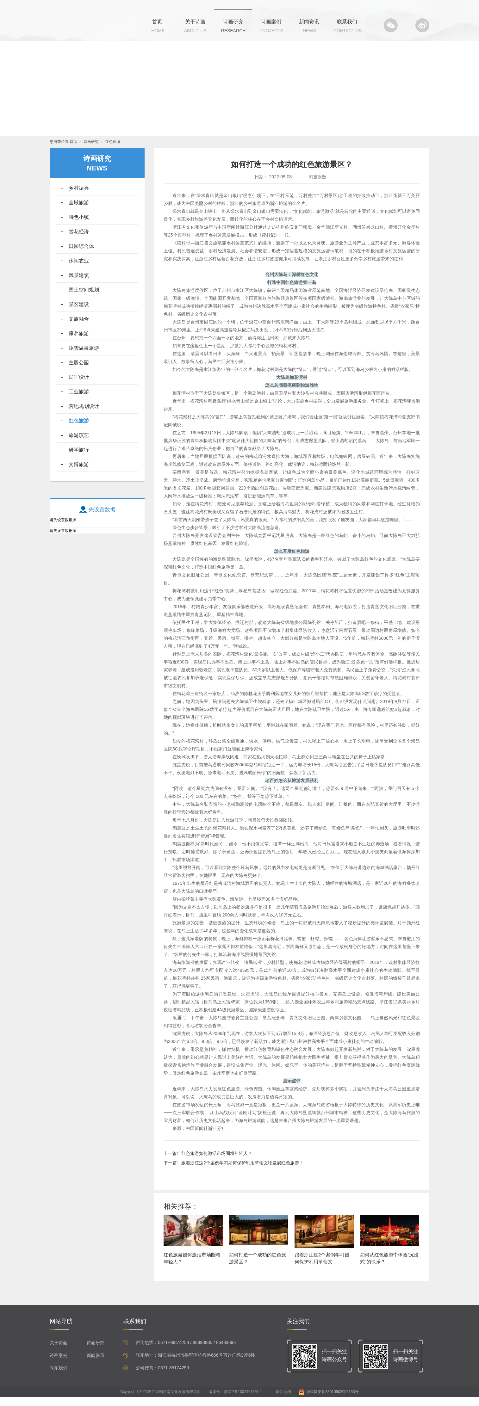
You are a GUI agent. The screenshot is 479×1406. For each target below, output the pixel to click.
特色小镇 (79, 226)
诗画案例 (271, 21)
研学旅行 (79, 459)
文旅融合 (79, 328)
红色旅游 (112, 151)
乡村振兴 (79, 197)
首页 (157, 21)
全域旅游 (79, 211)
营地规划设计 (84, 415)
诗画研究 (233, 21)
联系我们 (347, 21)
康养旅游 (79, 342)
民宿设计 (79, 386)
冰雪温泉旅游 (84, 357)
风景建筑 (79, 284)
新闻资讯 (309, 21)
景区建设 (79, 313)
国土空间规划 (84, 299)
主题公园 (79, 371)
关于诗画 (195, 21)
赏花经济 (79, 241)
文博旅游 (79, 473)
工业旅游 (79, 401)
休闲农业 (79, 270)
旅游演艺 (79, 444)
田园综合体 (81, 255)
